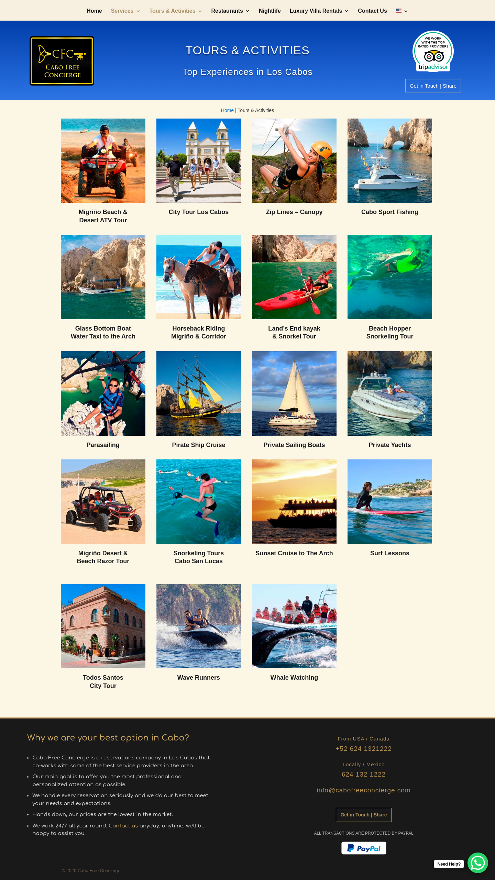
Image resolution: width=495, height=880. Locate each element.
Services (122, 11)
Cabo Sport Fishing (389, 212)
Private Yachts (390, 445)
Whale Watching (294, 677)
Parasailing (103, 445)
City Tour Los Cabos (199, 212)
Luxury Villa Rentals (316, 11)
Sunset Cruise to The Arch (294, 553)
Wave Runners (198, 677)
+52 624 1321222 (364, 748)
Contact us (123, 826)
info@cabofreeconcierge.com (363, 790)
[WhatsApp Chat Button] (478, 863)
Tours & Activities (172, 11)
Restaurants (227, 11)
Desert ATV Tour (103, 220)
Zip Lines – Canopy (294, 212)
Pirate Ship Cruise (198, 445)
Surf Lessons (389, 553)
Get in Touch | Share (433, 86)
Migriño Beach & (103, 212)
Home (94, 11)
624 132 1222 (364, 774)
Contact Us (372, 11)
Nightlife (270, 11)
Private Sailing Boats (294, 445)
